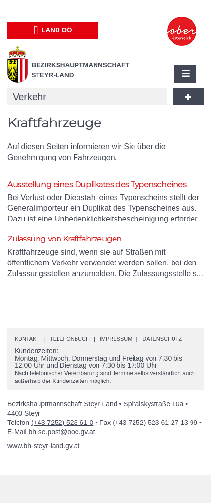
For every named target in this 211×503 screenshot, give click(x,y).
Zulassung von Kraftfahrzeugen (64, 238)
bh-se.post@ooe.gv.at (62, 432)
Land (53, 30)
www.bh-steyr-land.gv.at (43, 446)
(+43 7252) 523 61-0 (62, 422)
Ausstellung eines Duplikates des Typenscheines (96, 184)
